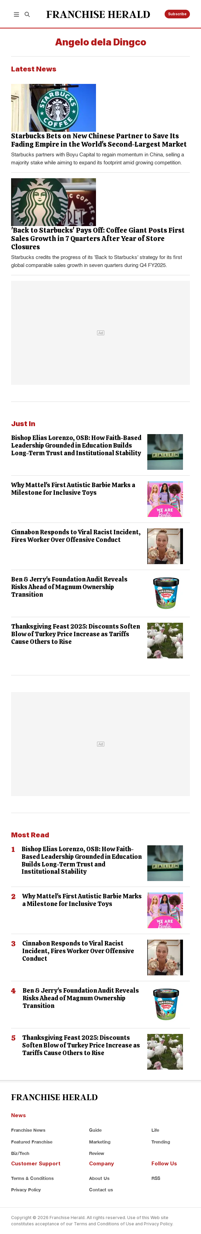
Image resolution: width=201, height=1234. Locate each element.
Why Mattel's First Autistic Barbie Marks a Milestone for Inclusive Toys (73, 489)
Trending (160, 1142)
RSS (155, 1178)
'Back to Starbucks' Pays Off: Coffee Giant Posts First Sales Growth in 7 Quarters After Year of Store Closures (98, 238)
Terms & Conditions (32, 1178)
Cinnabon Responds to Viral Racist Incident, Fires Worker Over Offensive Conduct (76, 536)
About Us (99, 1178)
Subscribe (177, 14)
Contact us (101, 1189)
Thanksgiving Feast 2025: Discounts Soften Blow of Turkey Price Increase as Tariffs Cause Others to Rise (75, 633)
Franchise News (28, 1130)
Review (96, 1153)
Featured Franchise (31, 1142)
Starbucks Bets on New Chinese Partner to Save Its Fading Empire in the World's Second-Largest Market (99, 140)
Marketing (100, 1142)
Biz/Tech (20, 1153)
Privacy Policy (26, 1189)
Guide (95, 1130)
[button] (16, 14)
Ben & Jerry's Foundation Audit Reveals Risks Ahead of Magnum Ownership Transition (69, 586)
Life (155, 1130)
